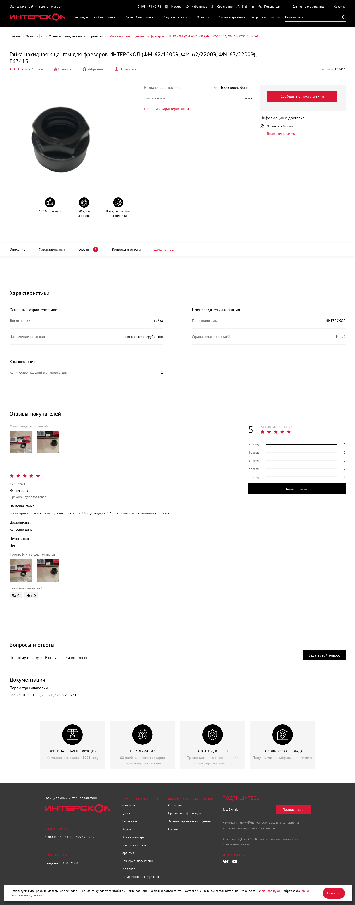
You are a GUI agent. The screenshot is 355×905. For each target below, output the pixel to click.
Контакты (128, 805)
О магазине (176, 805)
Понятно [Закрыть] (334, 893)
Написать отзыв (297, 489)
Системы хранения (232, 17)
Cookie (173, 829)
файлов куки (271, 891)
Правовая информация (184, 813)
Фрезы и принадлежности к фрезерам (76, 36)
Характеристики (52, 249)
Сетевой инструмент (140, 17)
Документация (166, 249)
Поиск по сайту (294, 17)
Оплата (127, 829)
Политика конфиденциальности (277, 839)
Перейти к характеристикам (166, 108)
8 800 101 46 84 (57, 837)
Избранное (95, 69)
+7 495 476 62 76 (148, 7)
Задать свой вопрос (324, 655)
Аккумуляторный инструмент (96, 17)
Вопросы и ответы (126, 249)
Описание (17, 249)
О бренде (128, 869)
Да (16, 595)
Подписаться (293, 809)
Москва (176, 7)
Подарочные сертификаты (140, 877)
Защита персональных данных (189, 821)
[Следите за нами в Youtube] (234, 861)
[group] (21, 442)
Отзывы (84, 249)
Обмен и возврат (134, 837)
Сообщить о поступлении (302, 96)
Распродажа (258, 17)
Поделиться (128, 69)
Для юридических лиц (137, 861)
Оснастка (203, 17)
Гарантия (128, 853)
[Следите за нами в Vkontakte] (225, 861)
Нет (31, 595)
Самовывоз (129, 821)
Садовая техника (176, 17)
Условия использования (236, 844)
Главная (15, 36)
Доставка (128, 813)
